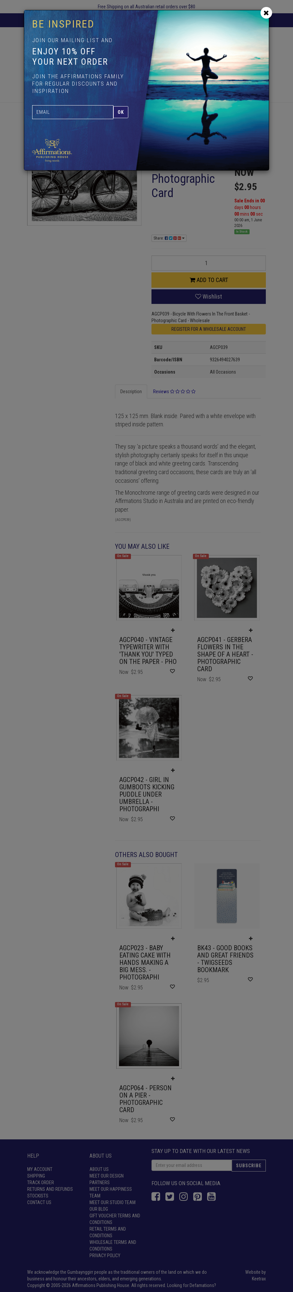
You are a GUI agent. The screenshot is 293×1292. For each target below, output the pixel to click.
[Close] (266, 13)
